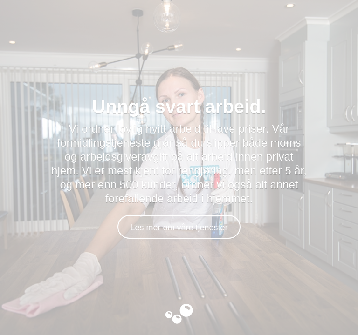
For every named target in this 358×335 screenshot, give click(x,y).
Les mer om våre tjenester (178, 227)
